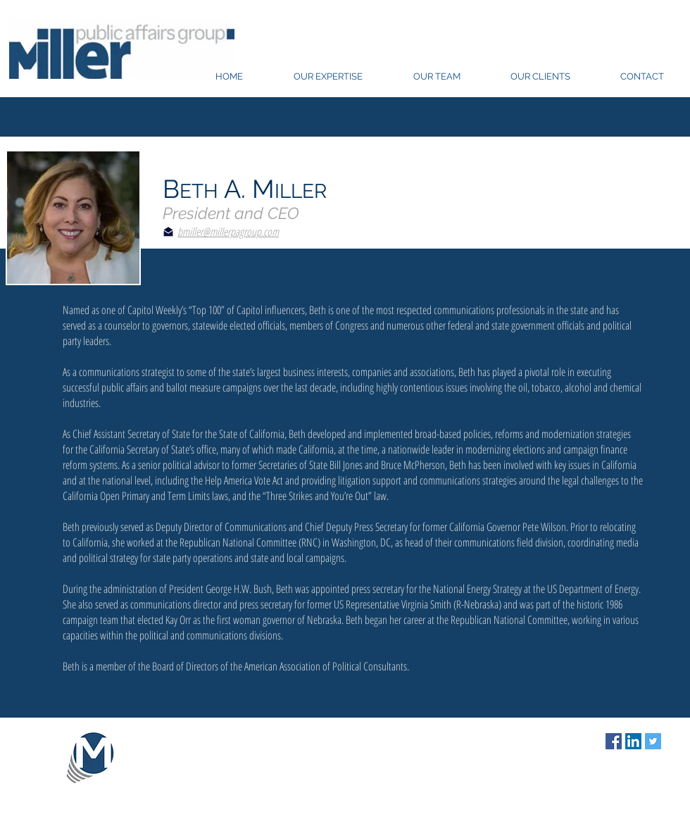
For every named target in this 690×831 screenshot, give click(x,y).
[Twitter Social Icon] (653, 741)
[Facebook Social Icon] (614, 741)
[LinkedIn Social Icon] (633, 741)
